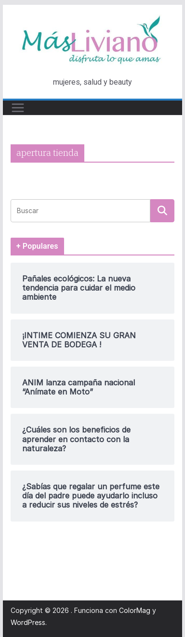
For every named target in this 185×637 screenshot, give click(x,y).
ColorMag (134, 610)
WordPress (28, 622)
